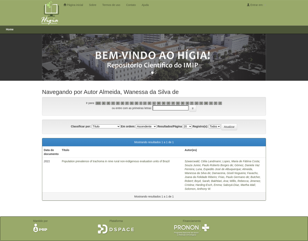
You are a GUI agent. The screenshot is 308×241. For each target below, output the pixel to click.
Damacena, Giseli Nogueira (229, 173)
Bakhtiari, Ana (219, 181)
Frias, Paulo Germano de (233, 177)
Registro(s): (200, 126)
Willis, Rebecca (239, 181)
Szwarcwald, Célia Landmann (203, 161)
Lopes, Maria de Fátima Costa (240, 161)
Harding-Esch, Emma (208, 184)
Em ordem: (128, 126)
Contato (131, 4)
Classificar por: (81, 126)
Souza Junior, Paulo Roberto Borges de (209, 165)
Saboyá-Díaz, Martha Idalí (239, 184)
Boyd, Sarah (202, 181)
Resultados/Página (169, 126)
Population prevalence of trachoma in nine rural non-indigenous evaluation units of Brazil (116, 161)
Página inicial (73, 4)
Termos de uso (111, 4)
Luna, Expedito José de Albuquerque (218, 169)
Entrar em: (256, 4)
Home (10, 29)
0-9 (98, 103)
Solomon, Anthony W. (198, 188)
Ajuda (145, 4)
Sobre (92, 4)
